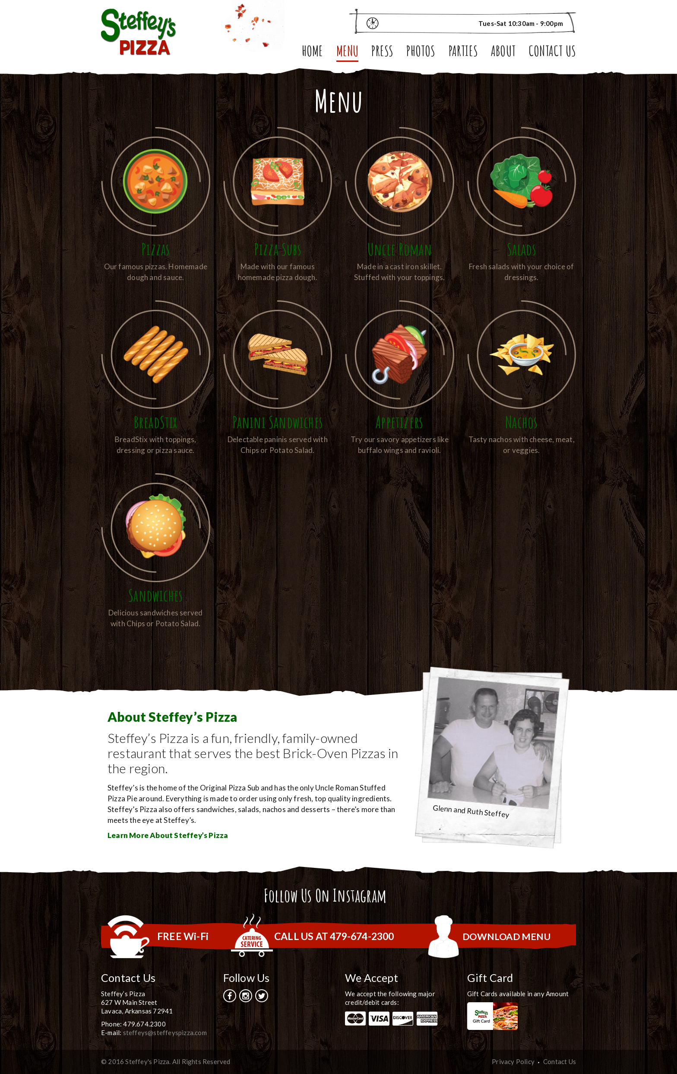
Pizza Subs (277, 249)
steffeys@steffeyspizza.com (165, 1032)
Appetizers (399, 422)
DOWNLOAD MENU (504, 936)
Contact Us (552, 52)
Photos (420, 52)
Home (312, 52)
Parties (463, 52)
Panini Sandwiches (277, 422)
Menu (347, 52)
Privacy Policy (513, 1061)
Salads (521, 249)
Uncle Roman (399, 249)
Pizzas (155, 249)
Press (382, 52)
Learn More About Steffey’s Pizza (168, 835)
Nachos (521, 422)
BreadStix (155, 422)
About (503, 52)
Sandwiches (155, 595)
